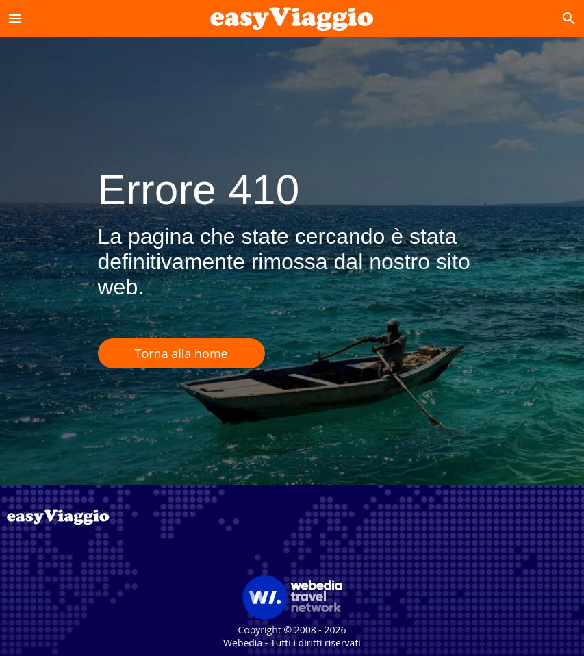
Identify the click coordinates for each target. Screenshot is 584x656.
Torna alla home (181, 353)
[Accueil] (292, 18)
